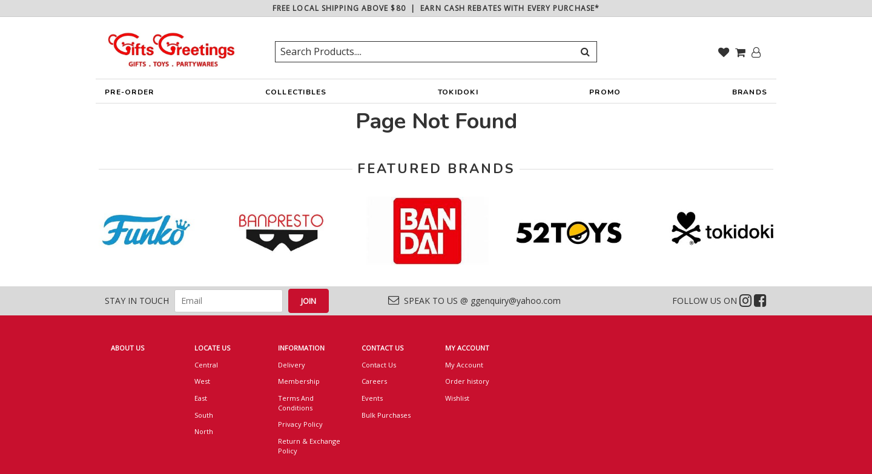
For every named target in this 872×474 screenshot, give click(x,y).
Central (206, 364)
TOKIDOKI (458, 95)
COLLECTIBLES (296, 95)
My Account (464, 364)
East (200, 398)
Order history (467, 381)
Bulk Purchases (386, 415)
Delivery (291, 364)
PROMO (605, 92)
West (202, 381)
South (203, 415)
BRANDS (750, 95)
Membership (299, 381)
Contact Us (379, 364)
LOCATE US (212, 347)
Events (372, 398)
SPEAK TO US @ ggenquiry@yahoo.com (474, 300)
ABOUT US (127, 347)
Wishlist (457, 398)
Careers (374, 381)
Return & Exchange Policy (309, 445)
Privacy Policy (300, 424)
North (203, 431)
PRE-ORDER (129, 95)
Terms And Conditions (296, 402)
